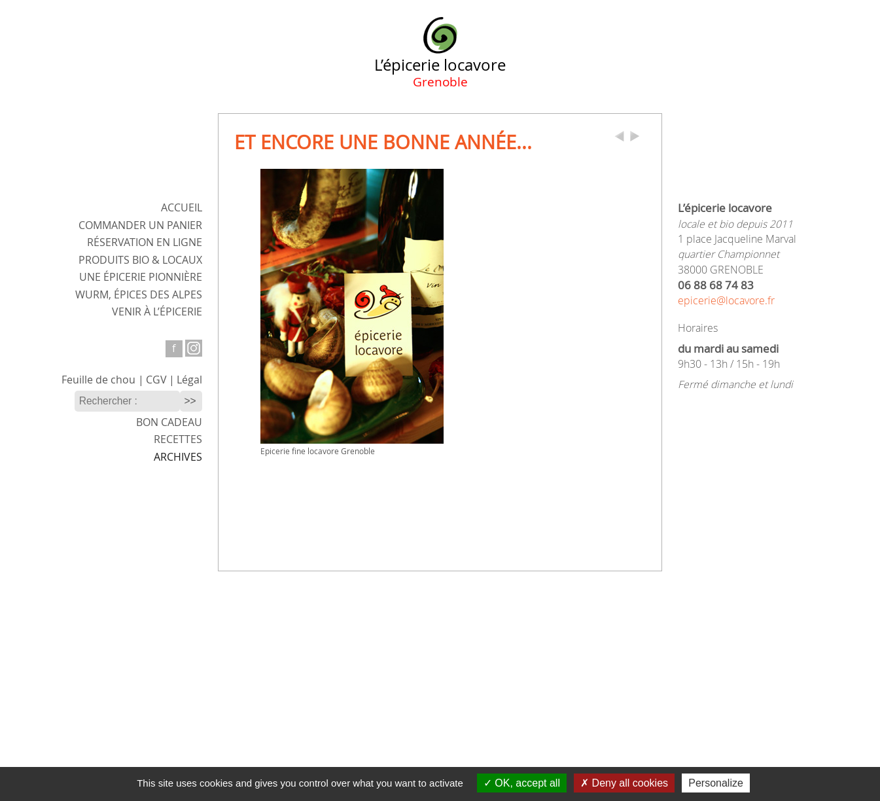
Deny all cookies (624, 783)
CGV (156, 380)
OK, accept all (522, 783)
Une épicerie (140, 277)
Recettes (178, 439)
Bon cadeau (169, 422)
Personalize (715, 783)
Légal (189, 380)
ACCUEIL (181, 208)
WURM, (138, 295)
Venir (157, 312)
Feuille (98, 380)
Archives (178, 457)
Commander (140, 225)
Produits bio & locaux (140, 260)
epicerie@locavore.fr (726, 301)
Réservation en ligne (144, 242)
